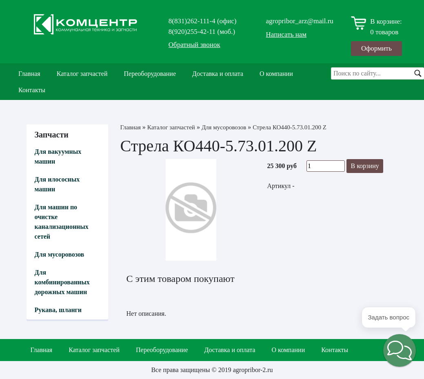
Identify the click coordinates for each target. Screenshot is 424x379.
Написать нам (286, 34)
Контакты (31, 89)
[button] (399, 350)
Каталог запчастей (82, 73)
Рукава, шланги (58, 309)
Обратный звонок (194, 45)
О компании (276, 73)
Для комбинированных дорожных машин (62, 282)
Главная (29, 73)
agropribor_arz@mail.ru (299, 21)
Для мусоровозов (59, 254)
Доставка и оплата (217, 73)
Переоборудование (150, 73)
